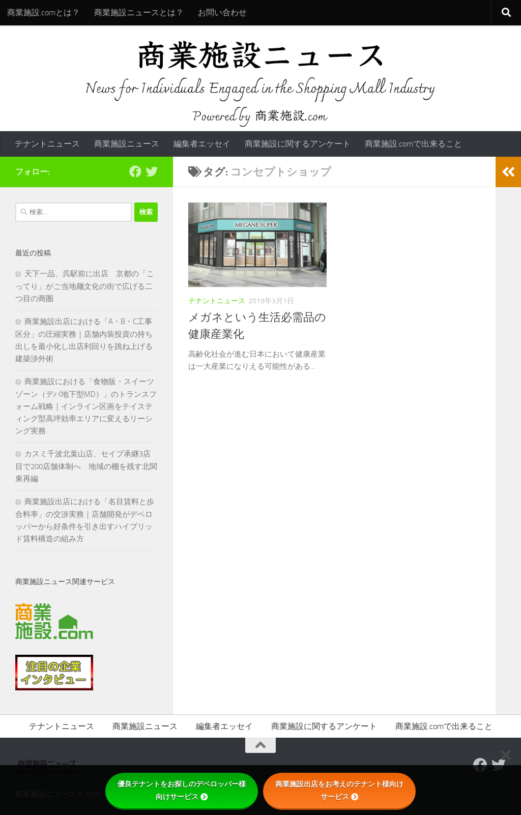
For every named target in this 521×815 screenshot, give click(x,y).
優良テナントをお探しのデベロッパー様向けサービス (182, 790)
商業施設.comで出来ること (413, 144)
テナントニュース (47, 144)
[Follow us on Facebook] (135, 171)
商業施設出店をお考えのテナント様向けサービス (339, 790)
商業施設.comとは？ (43, 12)
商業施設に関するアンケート (298, 144)
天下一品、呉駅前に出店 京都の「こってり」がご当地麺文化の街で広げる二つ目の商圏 (84, 286)
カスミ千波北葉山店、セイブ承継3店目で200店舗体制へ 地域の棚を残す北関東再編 (86, 466)
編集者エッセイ (201, 144)
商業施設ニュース (126, 144)
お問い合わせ (222, 12)
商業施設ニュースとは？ (139, 12)
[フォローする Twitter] (152, 171)
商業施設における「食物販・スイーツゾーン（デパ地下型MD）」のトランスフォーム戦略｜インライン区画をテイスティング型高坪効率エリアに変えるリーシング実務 (86, 406)
